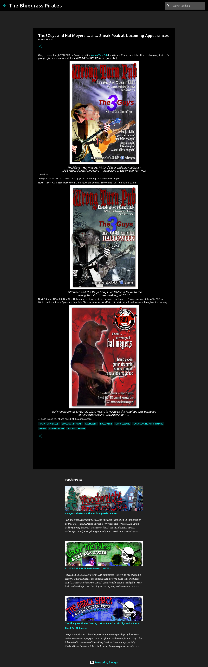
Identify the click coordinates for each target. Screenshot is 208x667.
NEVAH (42, 428)
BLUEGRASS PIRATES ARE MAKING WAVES (87, 568)
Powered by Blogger (104, 662)
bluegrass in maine (71, 424)
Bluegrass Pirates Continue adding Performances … (92, 513)
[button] (40, 46)
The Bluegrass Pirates (35, 5)
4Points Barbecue (48, 424)
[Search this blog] (188, 6)
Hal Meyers (91, 424)
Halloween (106, 424)
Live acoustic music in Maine (148, 424)
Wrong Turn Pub (99, 55)
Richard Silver (56, 428)
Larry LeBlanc (123, 424)
